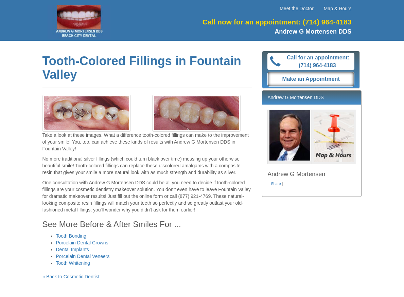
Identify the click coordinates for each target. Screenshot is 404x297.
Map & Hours (338, 8)
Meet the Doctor (297, 8)
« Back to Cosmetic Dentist (71, 276)
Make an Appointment (311, 79)
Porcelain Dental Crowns (82, 242)
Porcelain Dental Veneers (83, 256)
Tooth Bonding (71, 236)
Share (276, 184)
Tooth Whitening (73, 263)
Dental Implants (72, 249)
